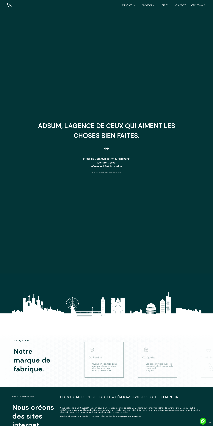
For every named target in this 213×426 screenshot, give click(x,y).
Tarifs (165, 5)
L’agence (128, 5)
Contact (180, 5)
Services (148, 5)
